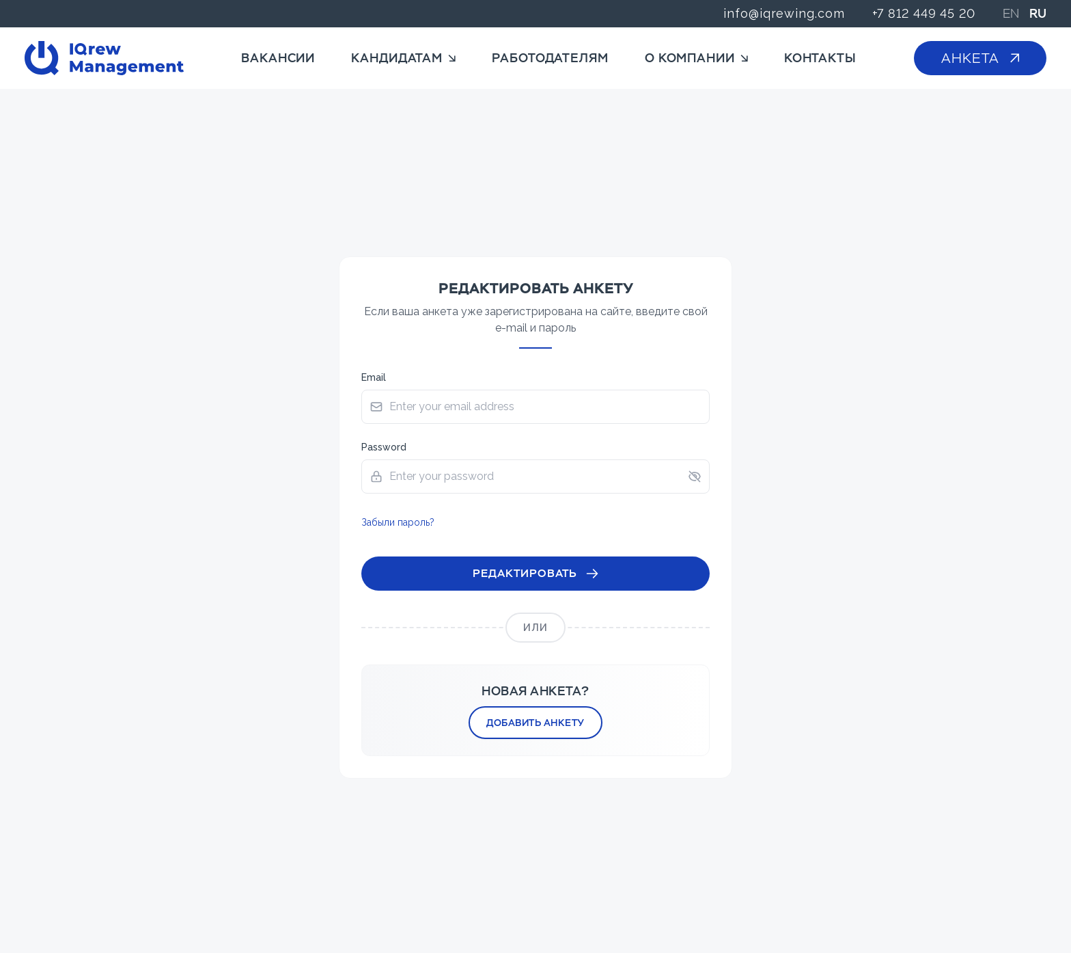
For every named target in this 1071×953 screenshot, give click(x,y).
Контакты (820, 58)
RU (1037, 13)
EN (1011, 13)
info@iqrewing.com (783, 13)
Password (383, 447)
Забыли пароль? (397, 522)
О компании (696, 58)
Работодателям (550, 58)
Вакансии (278, 58)
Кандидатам (403, 58)
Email (373, 377)
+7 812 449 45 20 (923, 13)
